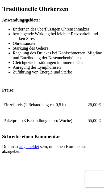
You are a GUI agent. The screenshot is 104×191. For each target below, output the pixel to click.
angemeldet (29, 146)
